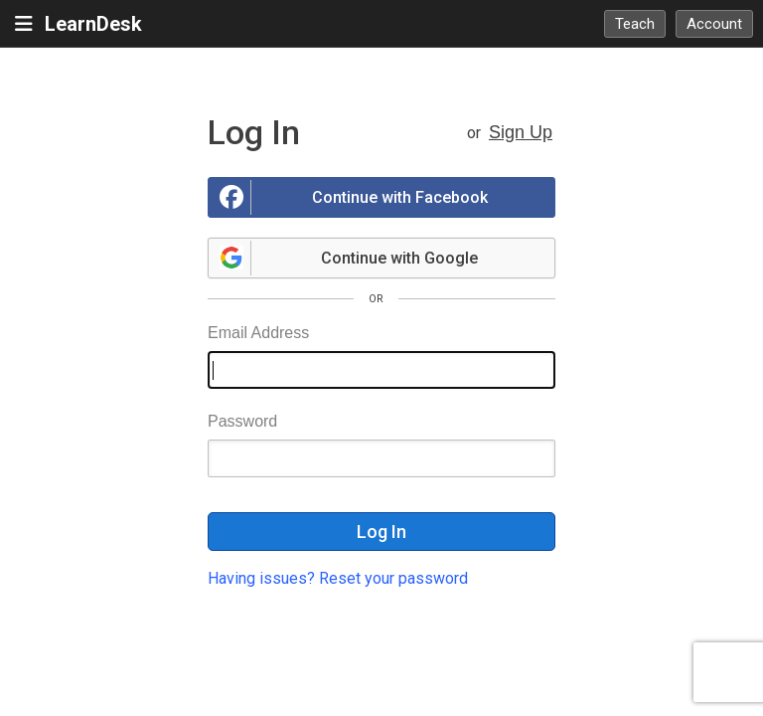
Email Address (258, 332)
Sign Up (520, 132)
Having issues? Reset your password (338, 578)
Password (242, 421)
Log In (381, 531)
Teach (635, 24)
